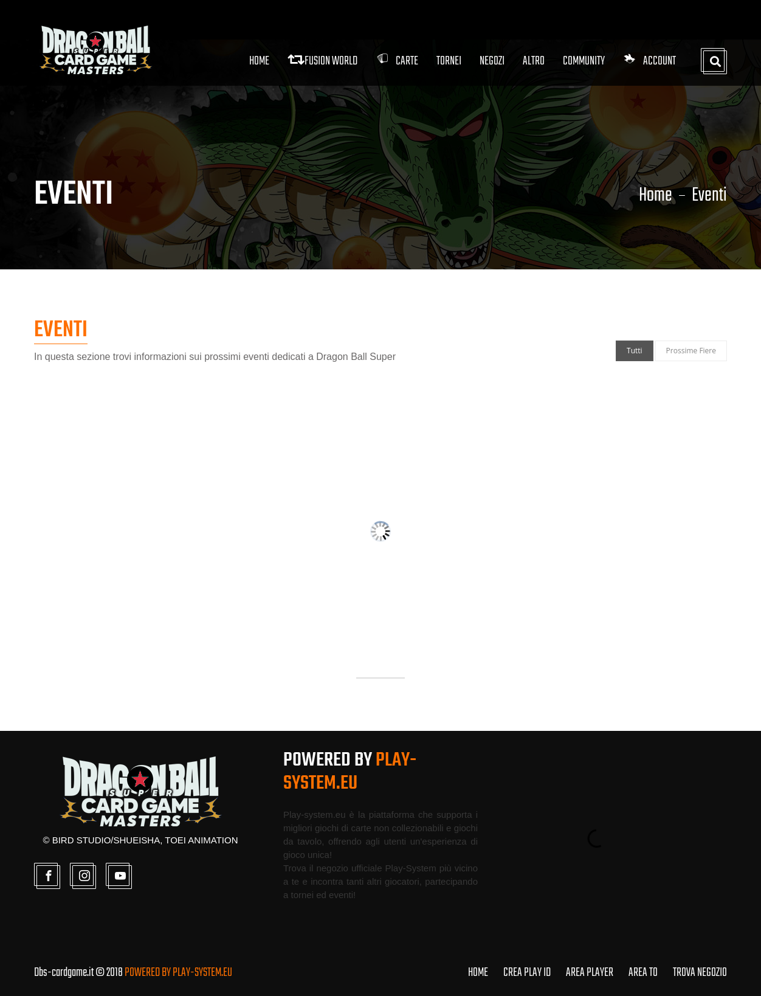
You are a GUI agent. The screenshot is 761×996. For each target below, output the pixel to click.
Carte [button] (397, 61)
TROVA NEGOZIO (700, 972)
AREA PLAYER (589, 972)
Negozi (492, 61)
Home (259, 61)
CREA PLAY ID (527, 972)
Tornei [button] (448, 61)
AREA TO (643, 972)
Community (584, 61)
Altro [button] (534, 61)
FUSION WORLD (322, 61)
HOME (478, 972)
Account (649, 61)
